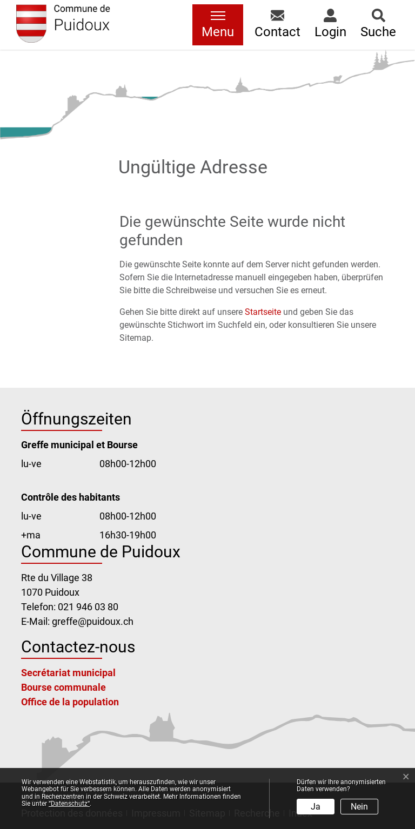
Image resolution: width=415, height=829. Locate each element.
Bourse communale (63, 687)
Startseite (263, 312)
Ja (315, 806)
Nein (359, 806)
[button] (277, 24)
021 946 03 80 (88, 606)
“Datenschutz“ (69, 803)
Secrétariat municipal (68, 672)
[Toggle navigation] (217, 24)
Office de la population (70, 701)
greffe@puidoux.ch (92, 621)
